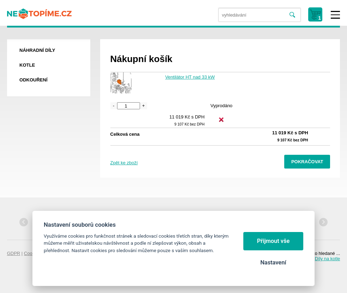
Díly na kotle (327, 258)
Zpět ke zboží (124, 162)
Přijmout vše (273, 241)
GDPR (13, 253)
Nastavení (273, 262)
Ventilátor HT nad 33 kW (190, 77)
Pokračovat (307, 161)
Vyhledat (292, 15)
